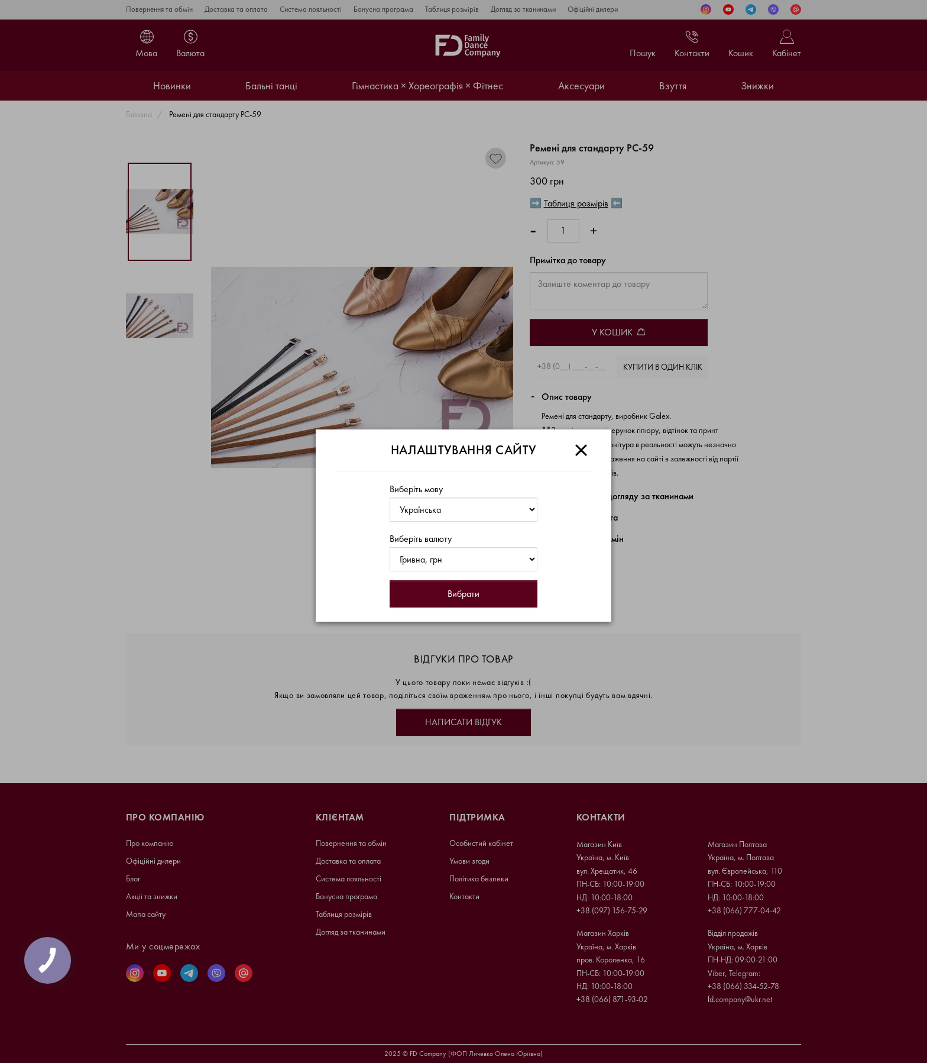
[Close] (581, 450)
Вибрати (463, 593)
